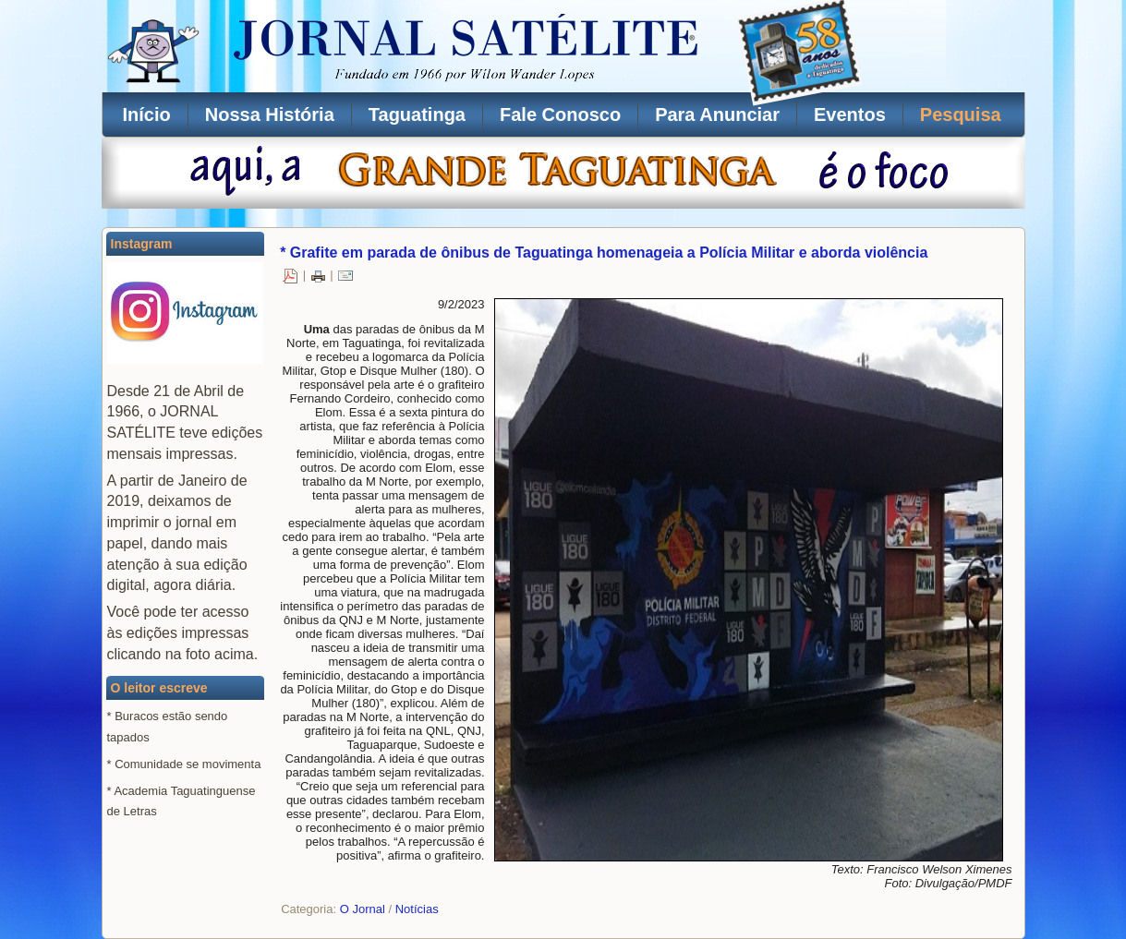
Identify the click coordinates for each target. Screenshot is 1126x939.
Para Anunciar (717, 114)
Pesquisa (960, 114)
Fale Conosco (560, 114)
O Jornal (362, 909)
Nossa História (269, 114)
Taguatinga (417, 114)
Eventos (850, 114)
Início (147, 114)
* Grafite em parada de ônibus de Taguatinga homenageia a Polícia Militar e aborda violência (603, 252)
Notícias (417, 909)
